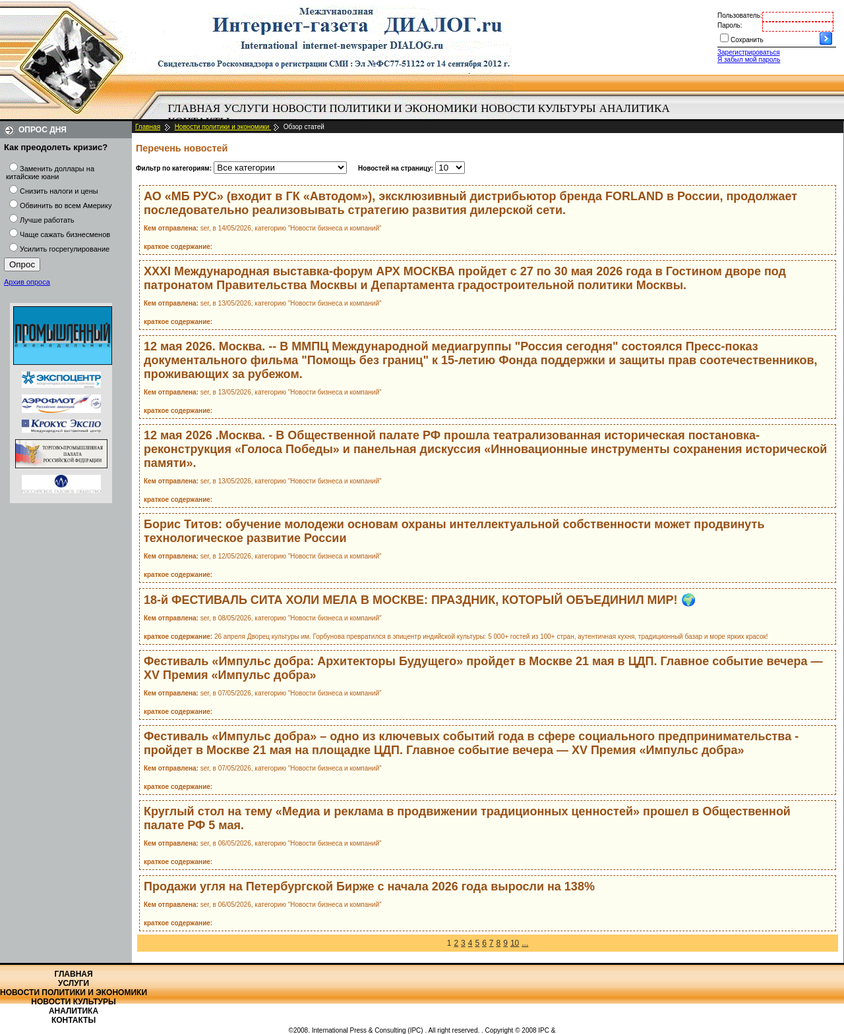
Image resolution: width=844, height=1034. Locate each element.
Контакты (73, 1020)
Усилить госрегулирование (64, 249)
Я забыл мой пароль (748, 59)
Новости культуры (538, 108)
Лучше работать (47, 220)
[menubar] (422, 115)
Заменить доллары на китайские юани (50, 172)
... (525, 943)
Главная (194, 108)
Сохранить (747, 39)
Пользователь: (739, 15)
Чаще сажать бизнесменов (65, 234)
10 (514, 943)
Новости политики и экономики (374, 108)
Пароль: (729, 25)
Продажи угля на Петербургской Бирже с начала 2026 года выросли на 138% (369, 886)
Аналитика (634, 108)
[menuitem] (194, 108)
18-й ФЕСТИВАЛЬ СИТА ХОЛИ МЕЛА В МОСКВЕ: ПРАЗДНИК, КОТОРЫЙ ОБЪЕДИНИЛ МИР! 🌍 (420, 600)
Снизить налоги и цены (59, 191)
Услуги (246, 108)
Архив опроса (27, 282)
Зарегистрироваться (748, 52)
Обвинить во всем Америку (65, 205)
